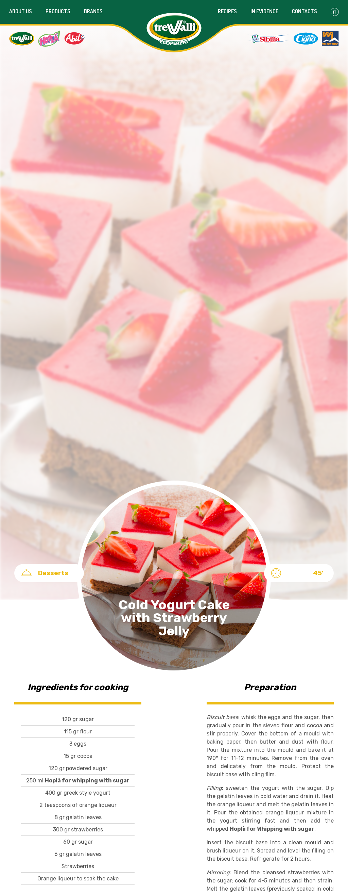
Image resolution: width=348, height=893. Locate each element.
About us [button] (20, 11)
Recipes (227, 11)
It (334, 12)
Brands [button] (93, 11)
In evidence (264, 11)
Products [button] (58, 11)
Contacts (304, 11)
